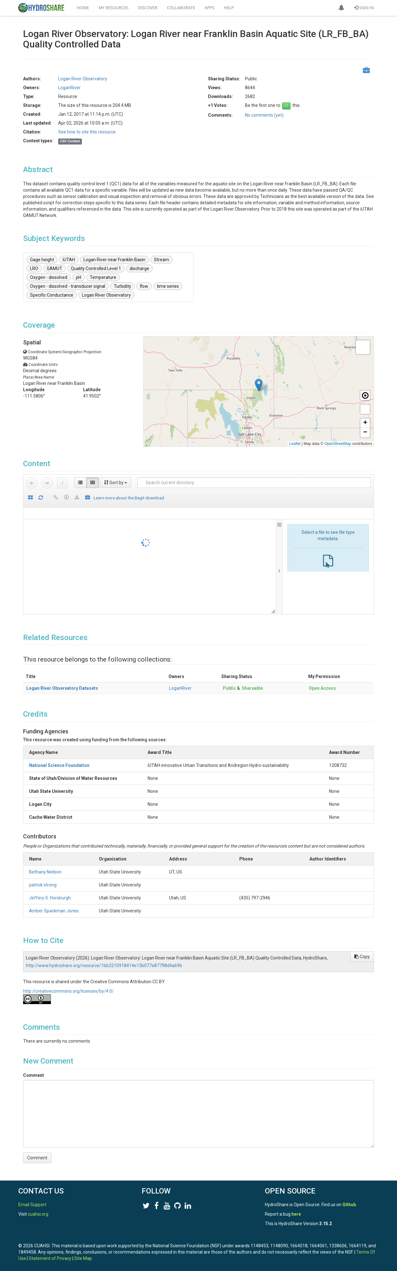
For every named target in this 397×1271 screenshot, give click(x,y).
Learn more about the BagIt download (129, 497)
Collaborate (181, 7)
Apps (209, 7)
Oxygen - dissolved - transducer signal (67, 286)
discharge (139, 268)
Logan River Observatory (82, 78)
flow (144, 286)
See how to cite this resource (87, 131)
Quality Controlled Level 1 (96, 268)
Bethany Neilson (45, 871)
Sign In (364, 7)
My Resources (114, 7)
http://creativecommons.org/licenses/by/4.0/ (68, 991)
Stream (161, 259)
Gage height (42, 259)
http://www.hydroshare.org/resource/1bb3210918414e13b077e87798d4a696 (104, 965)
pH (78, 277)
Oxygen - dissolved (48, 277)
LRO (34, 268)
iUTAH (69, 259)
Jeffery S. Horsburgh (50, 897)
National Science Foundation (59, 765)
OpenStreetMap (337, 443)
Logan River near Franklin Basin (114, 259)
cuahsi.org (38, 1214)
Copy (362, 956)
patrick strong (43, 884)
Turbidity (122, 286)
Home (83, 7)
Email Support (32, 1204)
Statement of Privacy (50, 1258)
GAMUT (54, 268)
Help (229, 7)
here (296, 1214)
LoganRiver (69, 87)
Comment (33, 1075)
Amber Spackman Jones (54, 910)
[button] (341, 8)
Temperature (103, 277)
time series (168, 286)
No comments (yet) (264, 115)
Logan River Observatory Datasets (62, 688)
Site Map (83, 1258)
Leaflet (295, 443)
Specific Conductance (51, 295)
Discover (148, 7)
